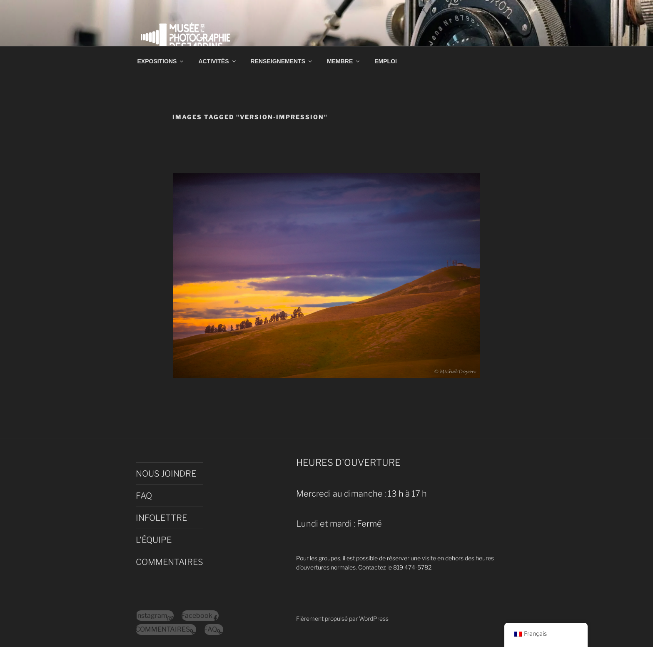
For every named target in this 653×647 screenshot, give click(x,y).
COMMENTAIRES (169, 562)
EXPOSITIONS (161, 61)
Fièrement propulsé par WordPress (342, 618)
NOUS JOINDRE (166, 474)
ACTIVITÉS (217, 61)
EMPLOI (385, 61)
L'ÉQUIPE (154, 540)
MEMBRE (344, 61)
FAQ (144, 496)
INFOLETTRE (161, 518)
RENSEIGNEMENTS (282, 61)
